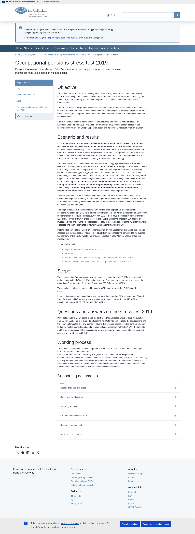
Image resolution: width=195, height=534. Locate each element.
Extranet (132, 492)
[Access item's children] (32, 48)
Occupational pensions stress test (70, 55)
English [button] (112, 15)
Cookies (132, 477)
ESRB (131, 503)
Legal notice (133, 481)
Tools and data (76, 48)
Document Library (97, 48)
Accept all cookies (130, 524)
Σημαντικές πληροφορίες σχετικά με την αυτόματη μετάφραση (75, 38)
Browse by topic (42, 48)
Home (19, 48)
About (26, 48)
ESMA (131, 500)
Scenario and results (26, 95)
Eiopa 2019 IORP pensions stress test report (84, 249)
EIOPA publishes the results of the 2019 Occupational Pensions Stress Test (98, 262)
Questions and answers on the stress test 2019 (33, 108)
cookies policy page (70, 523)
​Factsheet (68, 253)
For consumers (61, 48)
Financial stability (46, 55)
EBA (130, 496)
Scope (19, 101)
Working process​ (24, 116)
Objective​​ (21, 89)
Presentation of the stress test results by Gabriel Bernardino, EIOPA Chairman (99, 258)
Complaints (76, 474)
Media (113, 48)
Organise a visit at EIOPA (82, 481)
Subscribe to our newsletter (83, 485)
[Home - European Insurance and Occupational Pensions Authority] (32, 12)
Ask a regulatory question (82, 477)
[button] (18, 453)
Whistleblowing (135, 474)
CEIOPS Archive (135, 507)
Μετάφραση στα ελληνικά (35, 38)
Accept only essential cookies (156, 524)
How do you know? (52, 2)
